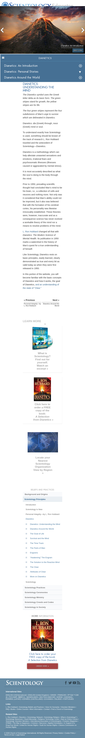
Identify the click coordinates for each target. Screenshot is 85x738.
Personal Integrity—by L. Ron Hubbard (42, 514)
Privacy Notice (58, 733)
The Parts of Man (37, 548)
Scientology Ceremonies (36, 592)
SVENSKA (68, 697)
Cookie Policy (70, 733)
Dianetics (30, 519)
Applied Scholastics (55, 723)
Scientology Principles (35, 499)
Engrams (34, 553)
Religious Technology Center (48, 719)
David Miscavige (30, 719)
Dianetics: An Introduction (21, 66)
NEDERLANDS (32, 697)
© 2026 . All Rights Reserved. (28, 733)
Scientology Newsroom (14, 719)
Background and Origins (36, 494)
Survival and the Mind (39, 538)
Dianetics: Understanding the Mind (45, 524)
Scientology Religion (51, 717)
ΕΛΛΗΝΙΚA (48, 699)
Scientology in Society (35, 607)
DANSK (53, 695)
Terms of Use (9, 735)
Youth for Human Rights (48, 725)
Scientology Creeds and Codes (39, 602)
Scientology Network (35, 717)
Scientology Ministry (34, 597)
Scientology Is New (34, 509)
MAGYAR (51, 697)
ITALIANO (58, 699)
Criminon (34, 723)
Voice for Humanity (52, 707)
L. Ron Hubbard (30, 231)
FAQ (7, 709)
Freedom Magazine (70, 721)
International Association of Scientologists (46, 721)
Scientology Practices (35, 587)
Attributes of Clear (38, 572)
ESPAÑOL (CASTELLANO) (32, 699)
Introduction (31, 505)
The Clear (34, 567)
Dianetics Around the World (22, 77)
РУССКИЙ (13, 697)
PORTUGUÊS (68, 699)
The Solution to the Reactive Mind (44, 562)
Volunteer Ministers (68, 707)
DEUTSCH (43, 697)
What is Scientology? (68, 717)
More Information (36, 709)
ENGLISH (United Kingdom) (38, 695)
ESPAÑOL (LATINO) (13, 699)
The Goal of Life (37, 534)
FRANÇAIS (62, 695)
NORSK (60, 697)
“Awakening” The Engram (41, 557)
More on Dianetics (38, 576)
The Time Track (37, 543)
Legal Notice (20, 735)
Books (13, 709)
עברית (70, 695)
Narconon (43, 723)
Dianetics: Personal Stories (21, 71)
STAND (8, 723)
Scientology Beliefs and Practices (31, 707)
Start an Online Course (69, 719)
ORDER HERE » (42, 666)
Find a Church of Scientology (62, 709)
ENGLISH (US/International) (16, 695)
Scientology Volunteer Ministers (17, 721)
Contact (47, 709)
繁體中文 (21, 697)
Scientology (31, 582)
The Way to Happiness (21, 723)
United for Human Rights (29, 725)
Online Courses (22, 709)
